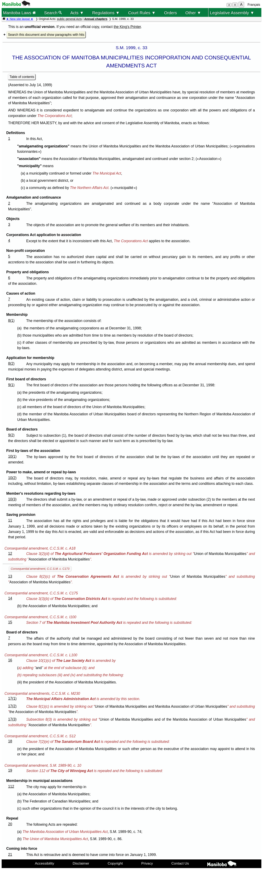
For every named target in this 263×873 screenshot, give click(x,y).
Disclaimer (81, 863)
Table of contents (22, 77)
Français (254, 4)
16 (10, 660)
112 (11, 786)
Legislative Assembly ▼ (232, 12)
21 (10, 854)
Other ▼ (193, 12)
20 (10, 824)
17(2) (12, 706)
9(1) (11, 385)
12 (10, 553)
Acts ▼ (77, 12)
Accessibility (44, 863)
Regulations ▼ (106, 12)
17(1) (12, 698)
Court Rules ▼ (142, 12)
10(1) (12, 456)
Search (53, 12)
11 (10, 520)
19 (10, 770)
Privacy (147, 863)
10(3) (12, 499)
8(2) (11, 363)
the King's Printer (127, 27)
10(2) (12, 478)
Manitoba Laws (19, 12)
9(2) (11, 435)
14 (10, 598)
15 (10, 622)
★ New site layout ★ (19, 19)
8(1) (11, 320)
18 (10, 741)
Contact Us (180, 863)
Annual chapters (95, 19)
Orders (170, 12)
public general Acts (69, 19)
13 (10, 576)
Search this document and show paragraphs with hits (46, 34)
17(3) (12, 719)
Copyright (115, 863)
